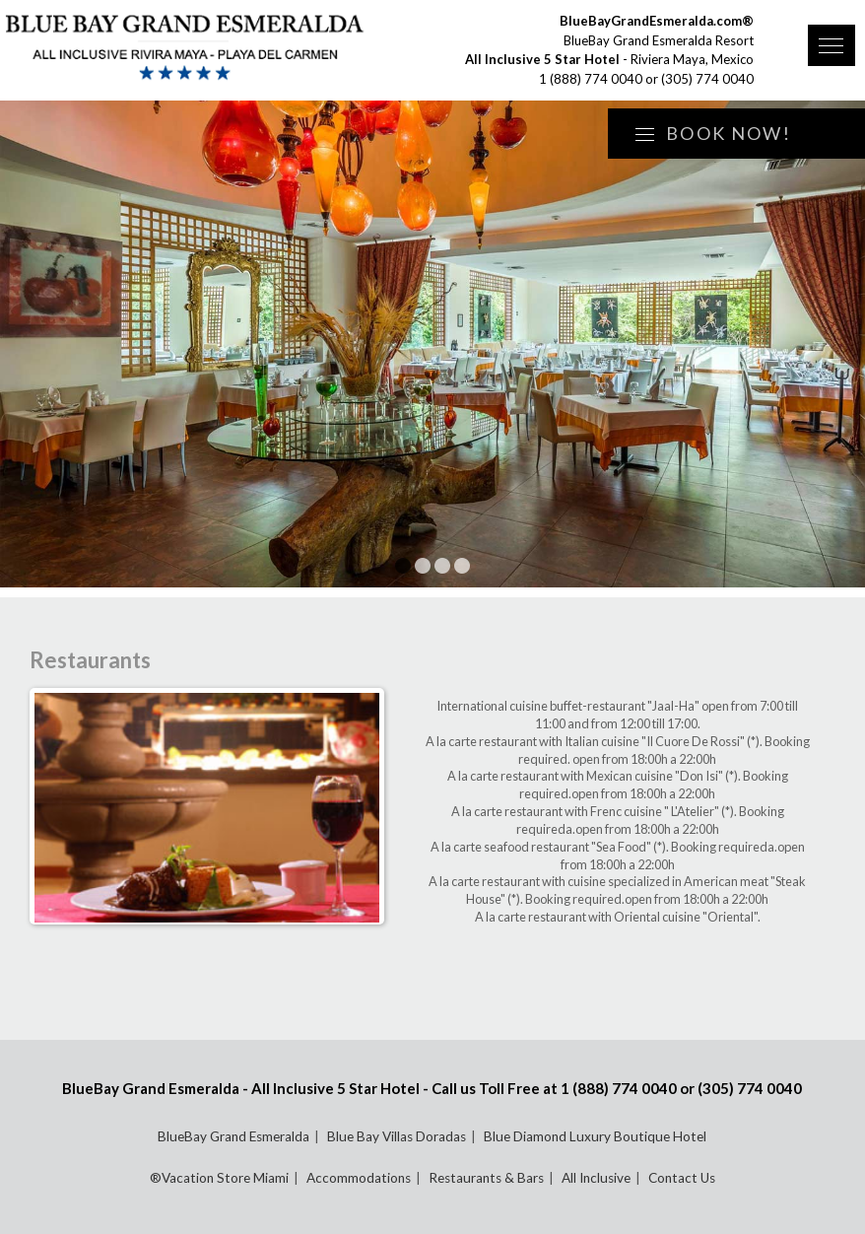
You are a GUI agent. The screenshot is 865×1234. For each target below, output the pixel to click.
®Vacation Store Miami (219, 1178)
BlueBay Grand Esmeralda (233, 1136)
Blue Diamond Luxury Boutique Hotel (595, 1136)
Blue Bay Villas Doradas (396, 1136)
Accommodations (358, 1178)
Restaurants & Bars (486, 1178)
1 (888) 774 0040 (590, 79)
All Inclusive (596, 1178)
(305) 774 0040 (707, 79)
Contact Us (681, 1178)
